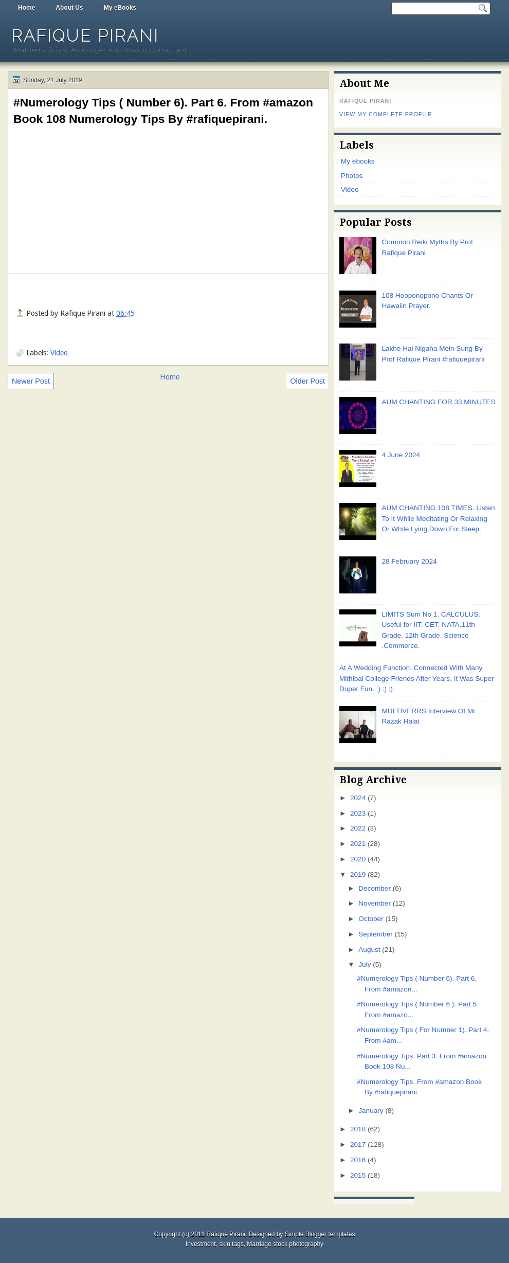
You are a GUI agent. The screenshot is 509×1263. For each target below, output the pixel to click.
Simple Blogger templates (320, 1234)
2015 (358, 1175)
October (370, 919)
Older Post (307, 381)
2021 (358, 843)
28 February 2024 (409, 561)
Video (59, 353)
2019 (358, 874)
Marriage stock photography (285, 1244)
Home (26, 7)
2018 (358, 1129)
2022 (358, 828)
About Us (69, 7)
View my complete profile (385, 114)
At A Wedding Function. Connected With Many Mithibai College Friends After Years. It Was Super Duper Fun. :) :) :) (416, 678)
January (370, 1110)
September (375, 934)
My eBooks (120, 7)
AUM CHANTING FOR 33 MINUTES (438, 402)
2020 (358, 859)
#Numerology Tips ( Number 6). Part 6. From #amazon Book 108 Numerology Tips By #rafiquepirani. (163, 110)
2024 (358, 798)
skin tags (231, 1244)
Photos (351, 175)
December (374, 888)
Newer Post (31, 381)
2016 (358, 1160)
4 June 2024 (400, 455)
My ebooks (358, 161)
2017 (358, 1144)
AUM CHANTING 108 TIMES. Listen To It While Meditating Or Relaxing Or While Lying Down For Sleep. (438, 518)
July (364, 964)
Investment (201, 1244)
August (369, 949)
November (374, 903)
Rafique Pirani (85, 35)
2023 (358, 813)
